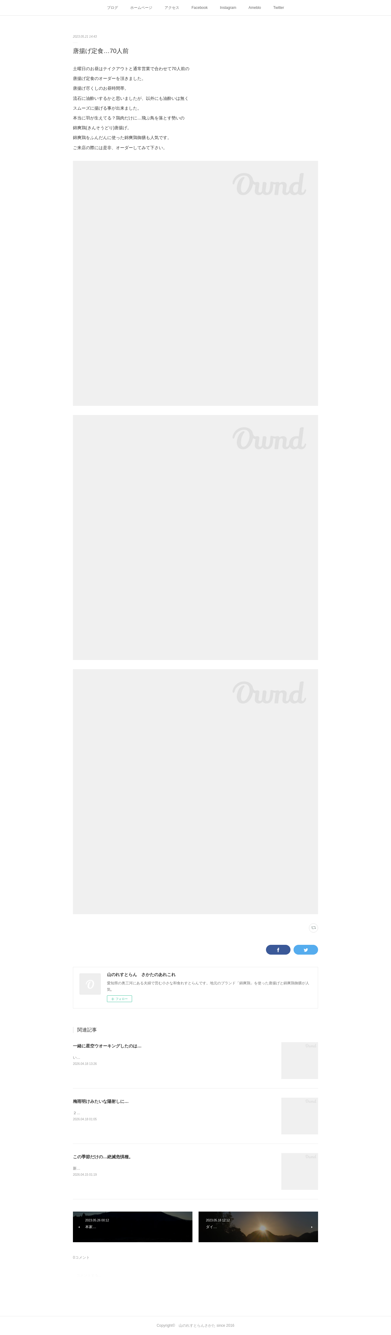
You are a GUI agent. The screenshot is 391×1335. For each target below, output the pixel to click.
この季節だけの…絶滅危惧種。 (103, 1156)
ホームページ (141, 8)
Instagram (228, 8)
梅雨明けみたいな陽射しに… (101, 1101)
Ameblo (255, 8)
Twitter (278, 8)
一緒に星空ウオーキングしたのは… (107, 1045)
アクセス (172, 8)
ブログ (112, 8)
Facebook (200, 8)
